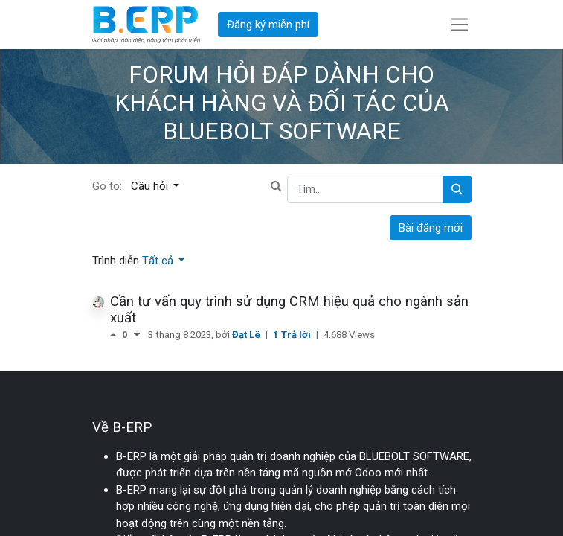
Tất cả (159, 260)
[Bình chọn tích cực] (116, 335)
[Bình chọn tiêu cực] (137, 335)
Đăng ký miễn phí (268, 24)
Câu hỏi (151, 186)
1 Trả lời (293, 334)
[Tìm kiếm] (457, 189)
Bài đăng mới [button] (431, 227)
